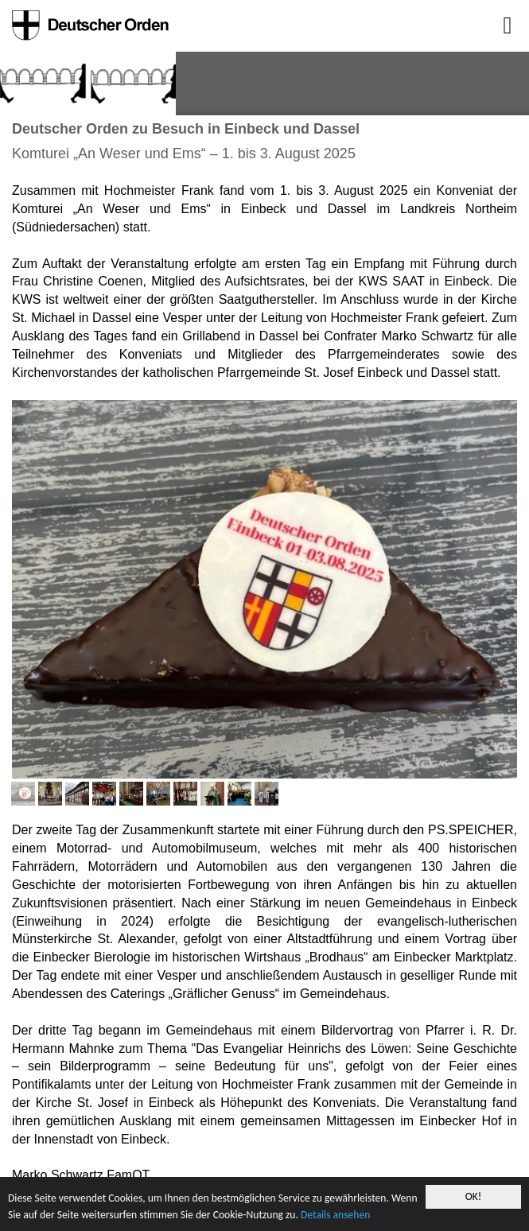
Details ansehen (335, 1214)
